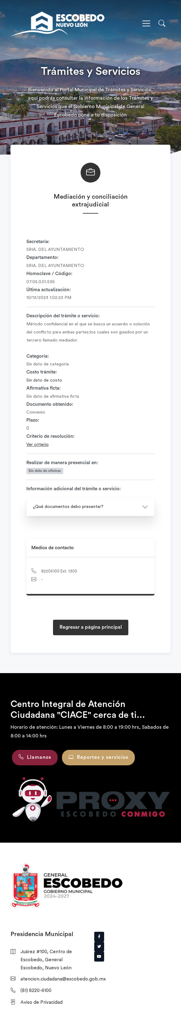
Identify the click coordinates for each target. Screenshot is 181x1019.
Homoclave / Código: (49, 273)
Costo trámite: (41, 372)
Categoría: (37, 356)
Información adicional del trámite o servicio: (73, 489)
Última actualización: (48, 290)
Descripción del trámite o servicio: (63, 316)
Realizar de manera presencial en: (62, 462)
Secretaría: (38, 241)
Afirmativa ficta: (43, 388)
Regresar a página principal (91, 627)
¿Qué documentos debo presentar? (68, 507)
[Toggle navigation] (146, 24)
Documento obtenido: (49, 404)
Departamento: (42, 257)
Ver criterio (37, 444)
